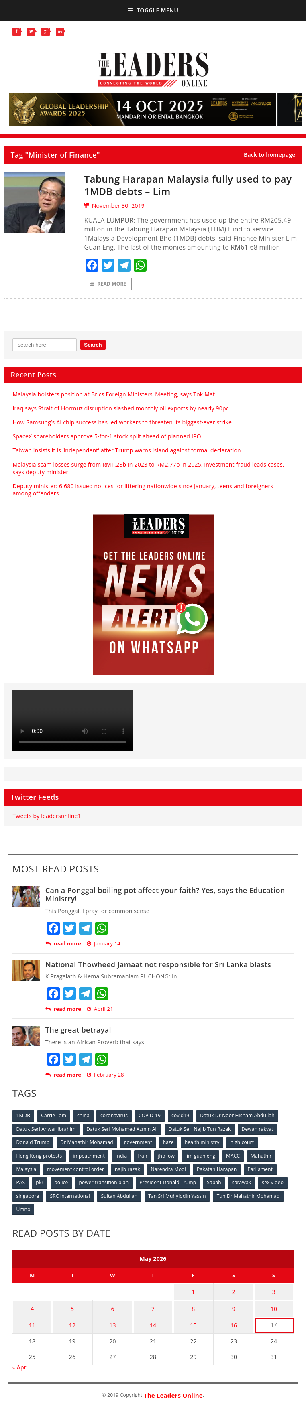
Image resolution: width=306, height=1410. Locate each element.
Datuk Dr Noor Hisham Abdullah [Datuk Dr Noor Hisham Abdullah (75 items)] (239, 1115)
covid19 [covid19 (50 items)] (182, 1115)
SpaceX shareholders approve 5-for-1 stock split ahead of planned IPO (106, 436)
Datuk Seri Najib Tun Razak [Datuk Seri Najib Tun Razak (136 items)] (200, 1129)
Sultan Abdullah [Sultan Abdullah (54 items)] (120, 1195)
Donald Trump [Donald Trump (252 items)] (33, 1142)
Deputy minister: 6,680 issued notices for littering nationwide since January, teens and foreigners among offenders (142, 490)
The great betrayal (78, 1030)
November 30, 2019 (114, 205)
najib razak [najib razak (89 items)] (128, 1168)
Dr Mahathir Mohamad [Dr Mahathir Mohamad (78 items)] (87, 1142)
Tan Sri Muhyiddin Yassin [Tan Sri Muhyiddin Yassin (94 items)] (178, 1195)
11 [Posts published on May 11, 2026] (32, 1321)
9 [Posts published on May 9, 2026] (233, 1306)
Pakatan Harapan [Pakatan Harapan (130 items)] (218, 1168)
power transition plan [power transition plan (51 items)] (105, 1182)
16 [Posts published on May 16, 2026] (234, 1321)
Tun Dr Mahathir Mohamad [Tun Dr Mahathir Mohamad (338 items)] (250, 1195)
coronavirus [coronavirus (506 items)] (115, 1115)
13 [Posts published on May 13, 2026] (112, 1321)
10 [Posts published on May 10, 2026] (274, 1306)
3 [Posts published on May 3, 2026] (273, 1290)
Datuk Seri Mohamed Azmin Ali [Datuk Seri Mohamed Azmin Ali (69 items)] (123, 1129)
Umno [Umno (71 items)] (23, 1208)
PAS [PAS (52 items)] (20, 1182)
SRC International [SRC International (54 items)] (71, 1195)
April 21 (100, 1009)
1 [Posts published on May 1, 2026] (193, 1290)
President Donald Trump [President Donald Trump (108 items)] (169, 1182)
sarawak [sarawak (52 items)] (244, 1182)
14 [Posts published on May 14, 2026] (153, 1321)
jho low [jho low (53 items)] (167, 1155)
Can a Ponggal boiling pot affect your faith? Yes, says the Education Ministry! (165, 895)
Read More (108, 284)
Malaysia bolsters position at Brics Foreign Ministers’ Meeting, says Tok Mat (113, 394)
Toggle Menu (153, 10)
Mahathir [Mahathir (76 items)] (264, 1155)
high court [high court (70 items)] (244, 1142)
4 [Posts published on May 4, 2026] (32, 1306)
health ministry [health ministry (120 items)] (203, 1142)
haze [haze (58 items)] (169, 1142)
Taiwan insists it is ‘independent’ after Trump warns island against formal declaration (126, 450)
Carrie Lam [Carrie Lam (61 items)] (54, 1115)
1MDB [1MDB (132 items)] (23, 1115)
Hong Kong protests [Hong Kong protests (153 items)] (39, 1155)
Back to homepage (270, 155)
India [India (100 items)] (122, 1155)
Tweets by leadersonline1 (46, 816)
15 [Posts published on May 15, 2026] (193, 1321)
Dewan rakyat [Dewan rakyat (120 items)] (259, 1129)
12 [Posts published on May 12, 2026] (72, 1321)
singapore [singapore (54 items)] (27, 1195)
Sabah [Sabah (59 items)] (216, 1182)
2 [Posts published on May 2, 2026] (233, 1290)
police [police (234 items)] (62, 1182)
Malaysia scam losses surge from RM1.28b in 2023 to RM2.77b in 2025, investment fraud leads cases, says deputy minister (148, 468)
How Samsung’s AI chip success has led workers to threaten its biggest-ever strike (122, 422)
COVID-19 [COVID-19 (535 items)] (151, 1115)
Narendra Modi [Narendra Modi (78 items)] (169, 1168)
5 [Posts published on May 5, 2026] (72, 1306)
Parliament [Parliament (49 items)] (262, 1168)
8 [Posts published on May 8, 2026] (193, 1306)
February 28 (105, 1074)
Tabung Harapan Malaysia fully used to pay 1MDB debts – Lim (184, 184)
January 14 (103, 944)
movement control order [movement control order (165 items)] (76, 1168)
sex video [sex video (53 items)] (275, 1182)
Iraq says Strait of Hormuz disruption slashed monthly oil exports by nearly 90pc (120, 408)
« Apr (19, 1363)
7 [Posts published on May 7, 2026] (153, 1306)
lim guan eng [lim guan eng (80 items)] (202, 1155)
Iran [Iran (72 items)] (144, 1155)
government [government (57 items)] (139, 1142)
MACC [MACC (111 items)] (235, 1155)
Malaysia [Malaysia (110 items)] (26, 1168)
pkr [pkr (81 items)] (40, 1182)
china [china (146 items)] (84, 1115)
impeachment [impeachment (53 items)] (89, 1155)
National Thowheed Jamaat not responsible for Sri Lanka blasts (158, 965)
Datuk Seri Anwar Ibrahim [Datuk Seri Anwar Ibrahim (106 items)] (46, 1129)
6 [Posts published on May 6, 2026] (112, 1306)
